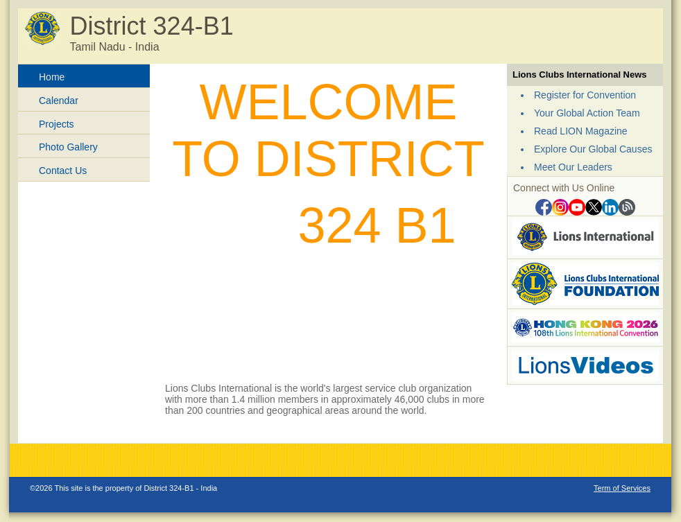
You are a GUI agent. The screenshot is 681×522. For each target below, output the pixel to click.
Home (51, 76)
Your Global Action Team (587, 113)
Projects (56, 124)
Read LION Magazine (581, 131)
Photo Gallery (68, 147)
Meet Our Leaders (573, 167)
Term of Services (622, 488)
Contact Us (63, 170)
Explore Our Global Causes (593, 149)
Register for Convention (585, 95)
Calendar (58, 100)
